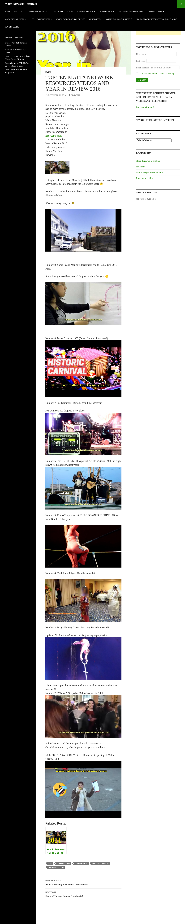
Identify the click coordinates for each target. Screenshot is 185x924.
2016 (50, 863)
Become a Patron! (145, 107)
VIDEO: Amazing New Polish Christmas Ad (83, 882)
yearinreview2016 (100, 863)
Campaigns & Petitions (37, 11)
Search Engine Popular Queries (70, 19)
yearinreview (81, 863)
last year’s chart (53, 135)
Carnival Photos (85, 11)
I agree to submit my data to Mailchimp (155, 73)
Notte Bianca (105, 11)
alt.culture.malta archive (148, 160)
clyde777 (75, 95)
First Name (141, 54)
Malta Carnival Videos (15, 19)
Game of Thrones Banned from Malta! (83, 893)
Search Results (12, 27)
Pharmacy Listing (144, 178)
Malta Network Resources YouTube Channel (157, 19)
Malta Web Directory (63, 11)
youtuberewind (56, 867)
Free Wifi (140, 166)
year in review (63, 863)
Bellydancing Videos (42, 19)
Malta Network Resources (21, 3)
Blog (48, 72)
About (17, 11)
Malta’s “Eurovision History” (119, 19)
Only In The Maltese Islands (130, 11)
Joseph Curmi (10, 63)
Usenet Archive (155, 11)
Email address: (143, 68)
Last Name (141, 61)
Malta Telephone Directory (149, 172)
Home (7, 11)
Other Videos (95, 19)
